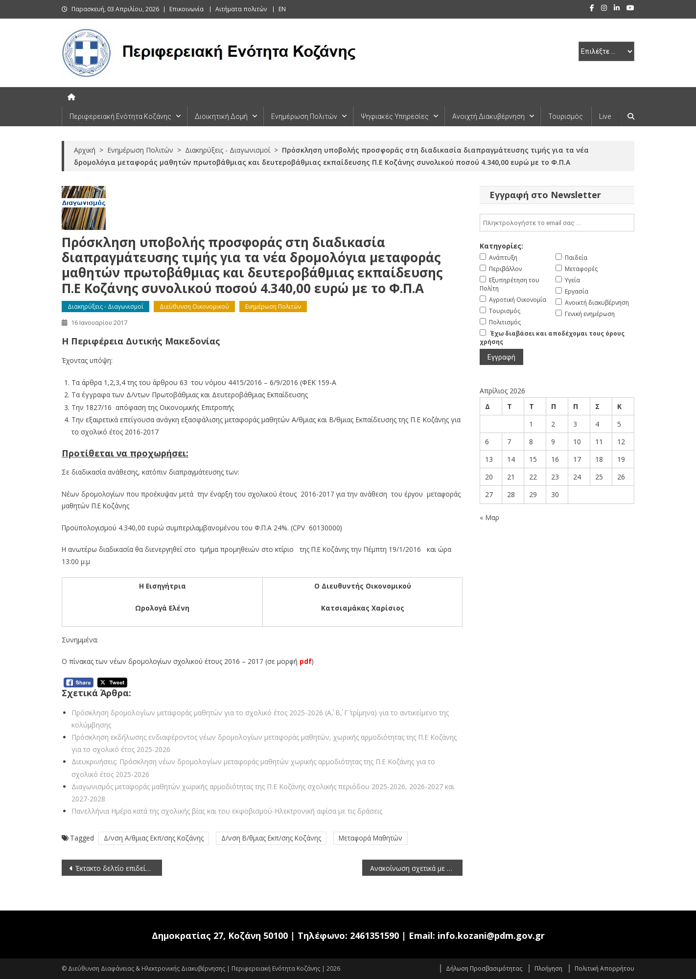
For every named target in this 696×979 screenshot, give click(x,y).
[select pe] (606, 51)
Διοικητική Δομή (221, 116)
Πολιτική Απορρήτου (604, 968)
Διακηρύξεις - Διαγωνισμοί (105, 306)
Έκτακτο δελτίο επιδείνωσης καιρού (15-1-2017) (118, 868)
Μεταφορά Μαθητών (370, 837)
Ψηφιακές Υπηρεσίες (395, 116)
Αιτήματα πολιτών (241, 9)
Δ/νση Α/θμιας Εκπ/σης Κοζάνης (154, 837)
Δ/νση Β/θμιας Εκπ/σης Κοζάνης (271, 837)
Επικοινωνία (186, 9)
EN (282, 9)
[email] (557, 222)
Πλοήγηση (548, 968)
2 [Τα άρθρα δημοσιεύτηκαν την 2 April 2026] (553, 424)
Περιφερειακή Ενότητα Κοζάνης (120, 116)
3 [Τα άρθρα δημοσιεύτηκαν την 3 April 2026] (575, 424)
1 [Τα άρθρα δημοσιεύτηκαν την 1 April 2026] (531, 424)
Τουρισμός (565, 116)
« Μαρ (489, 517)
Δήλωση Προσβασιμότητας (484, 968)
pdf (306, 661)
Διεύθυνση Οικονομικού (194, 306)
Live (605, 116)
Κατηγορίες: (501, 245)
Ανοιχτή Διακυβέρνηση (488, 116)
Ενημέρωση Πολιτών (304, 116)
